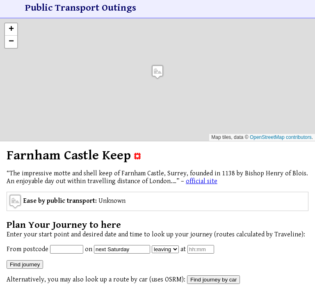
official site (201, 181)
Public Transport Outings (80, 8)
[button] (157, 71)
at (183, 249)
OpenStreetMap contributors (281, 137)
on (88, 249)
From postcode (27, 249)
